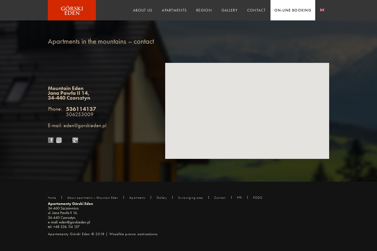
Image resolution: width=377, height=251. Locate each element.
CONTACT (256, 10)
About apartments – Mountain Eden (92, 198)
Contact (220, 198)
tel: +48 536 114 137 (64, 226)
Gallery (162, 198)
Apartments (174, 10)
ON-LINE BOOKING (292, 10)
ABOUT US (142, 10)
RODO (257, 198)
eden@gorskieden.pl (85, 125)
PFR (239, 198)
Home (52, 198)
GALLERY (229, 10)
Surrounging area (190, 198)
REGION (204, 10)
